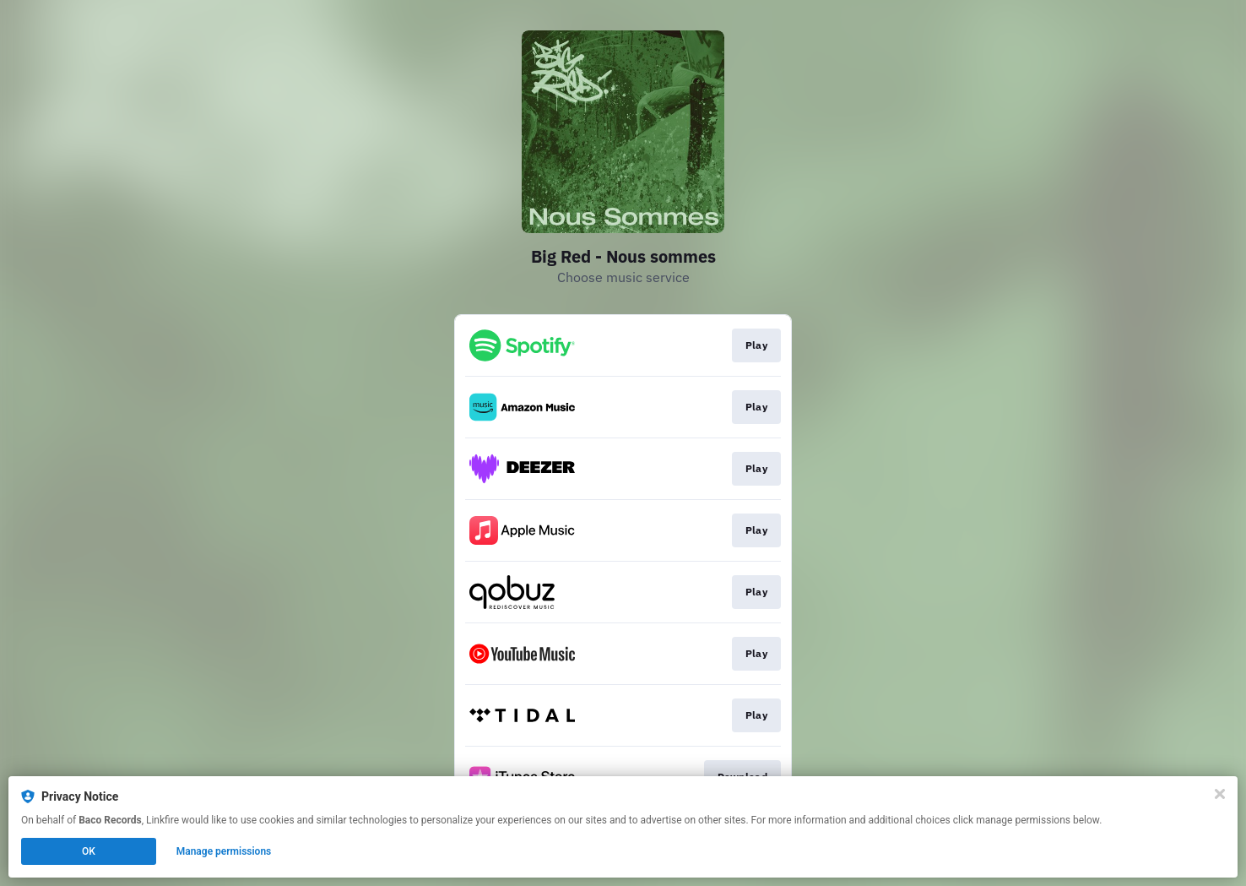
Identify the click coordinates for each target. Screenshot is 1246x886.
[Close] (1219, 793)
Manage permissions (224, 851)
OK (88, 851)
